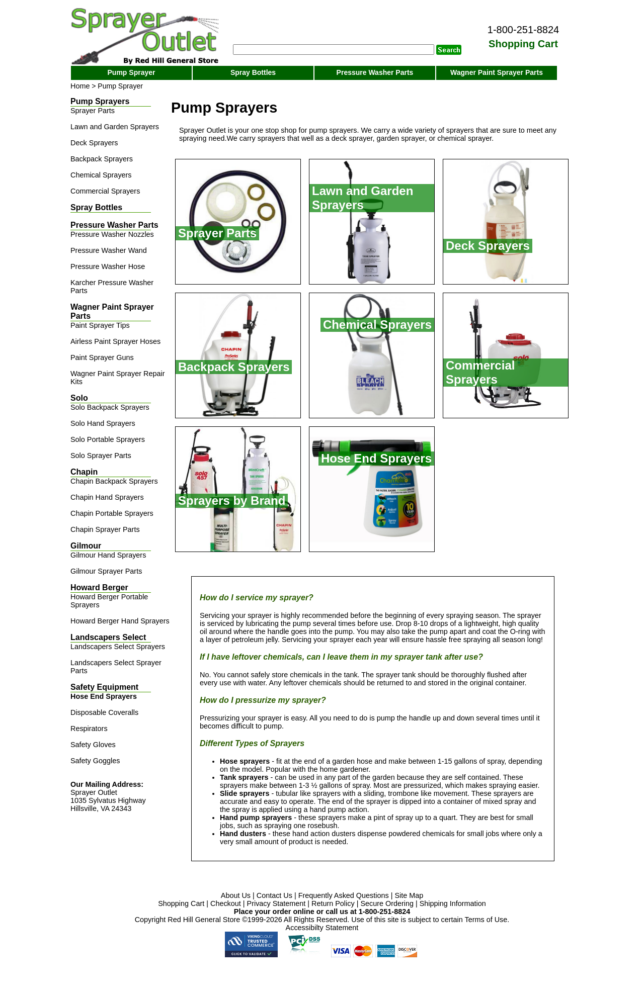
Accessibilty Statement (322, 928)
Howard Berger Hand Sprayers (120, 621)
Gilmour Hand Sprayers (108, 555)
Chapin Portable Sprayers (111, 513)
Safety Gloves (93, 745)
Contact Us (274, 895)
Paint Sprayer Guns (102, 357)
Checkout (225, 903)
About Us (236, 895)
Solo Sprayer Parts (100, 455)
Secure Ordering (387, 903)
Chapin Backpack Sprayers (114, 481)
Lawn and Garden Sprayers (114, 127)
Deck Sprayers (94, 143)
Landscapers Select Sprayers (117, 647)
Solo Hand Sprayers (102, 423)
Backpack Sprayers (101, 159)
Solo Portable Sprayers (107, 439)
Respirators (89, 728)
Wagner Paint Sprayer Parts (496, 72)
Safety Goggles (95, 761)
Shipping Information (453, 903)
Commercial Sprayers (105, 191)
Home (80, 86)
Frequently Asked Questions (343, 895)
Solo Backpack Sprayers (109, 407)
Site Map (408, 895)
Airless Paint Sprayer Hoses (115, 341)
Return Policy (333, 903)
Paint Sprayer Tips (100, 325)
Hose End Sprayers (103, 696)
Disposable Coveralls (104, 712)
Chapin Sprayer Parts (105, 529)
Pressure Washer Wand (108, 250)
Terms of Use (486, 920)
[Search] (333, 49)
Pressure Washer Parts (375, 72)
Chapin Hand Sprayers (107, 497)
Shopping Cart (181, 903)
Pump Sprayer (131, 72)
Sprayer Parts (92, 111)
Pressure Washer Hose (107, 266)
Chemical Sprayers (101, 175)
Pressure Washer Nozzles (112, 234)
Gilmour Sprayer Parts (106, 571)
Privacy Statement (276, 903)
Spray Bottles (253, 72)
